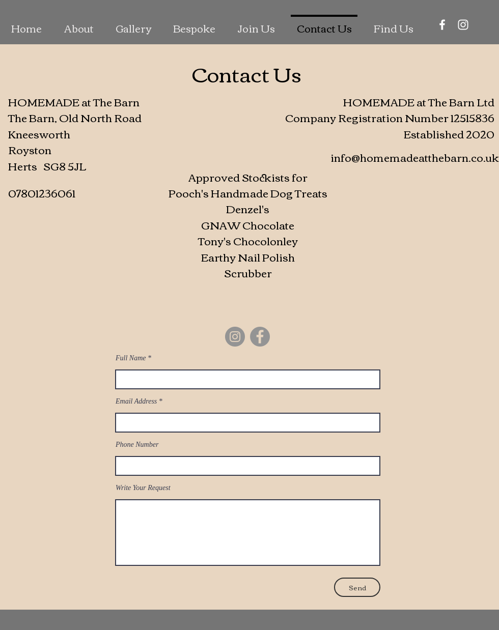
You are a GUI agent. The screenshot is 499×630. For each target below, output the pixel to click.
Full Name (131, 358)
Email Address (136, 401)
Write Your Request (143, 488)
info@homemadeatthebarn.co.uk (414, 157)
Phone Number (137, 444)
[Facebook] (442, 25)
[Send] (357, 587)
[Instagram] (463, 25)
